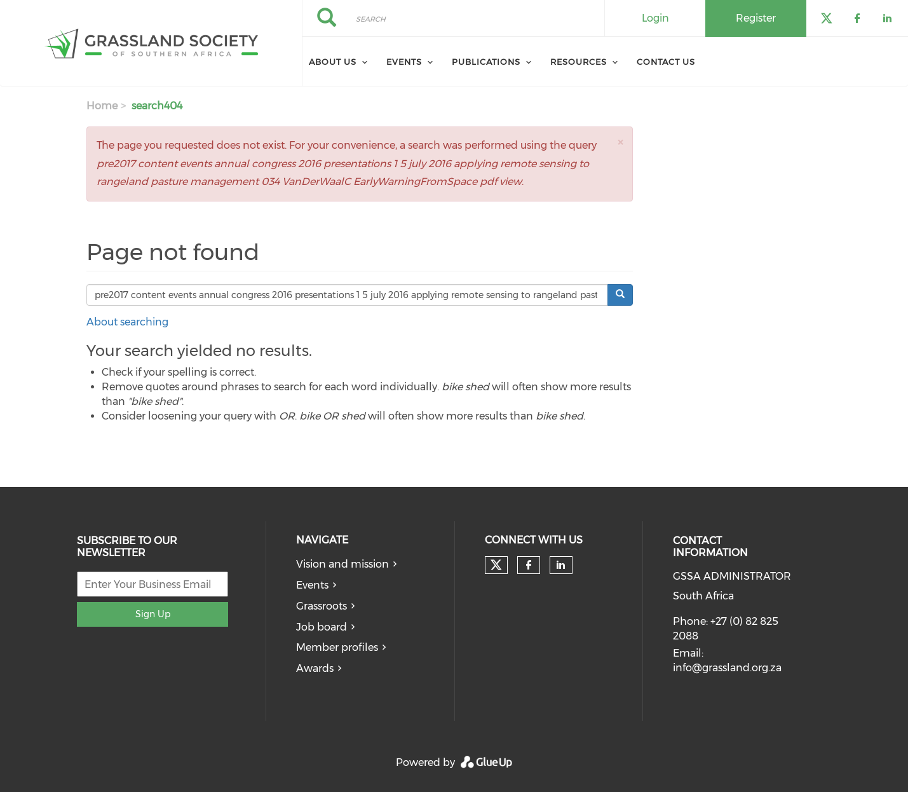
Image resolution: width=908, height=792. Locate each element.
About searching (127, 322)
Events (404, 62)
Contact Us (666, 62)
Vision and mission (342, 564)
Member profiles (337, 647)
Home (102, 106)
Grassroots (321, 606)
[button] (620, 142)
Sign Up (152, 614)
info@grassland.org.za (727, 668)
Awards (315, 668)
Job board (321, 627)
